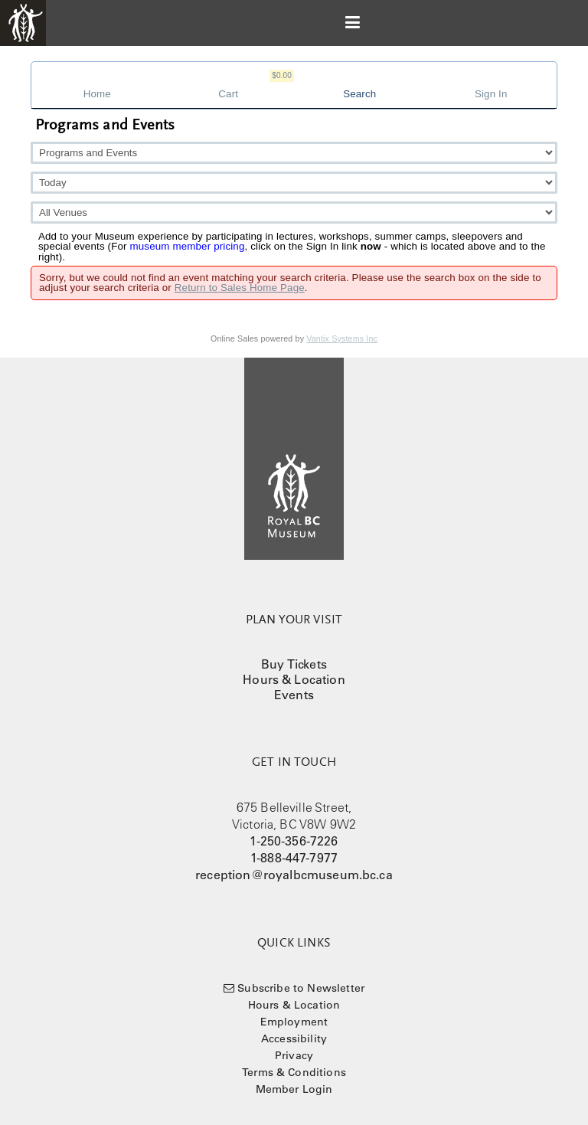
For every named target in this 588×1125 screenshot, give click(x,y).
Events (294, 694)
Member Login (294, 1089)
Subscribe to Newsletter (300, 988)
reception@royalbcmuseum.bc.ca (294, 874)
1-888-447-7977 (294, 857)
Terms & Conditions (294, 1072)
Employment (294, 1022)
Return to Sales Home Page (240, 287)
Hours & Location (294, 679)
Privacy (294, 1055)
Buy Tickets (294, 664)
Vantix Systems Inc (341, 338)
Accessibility (294, 1038)
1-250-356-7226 (294, 841)
